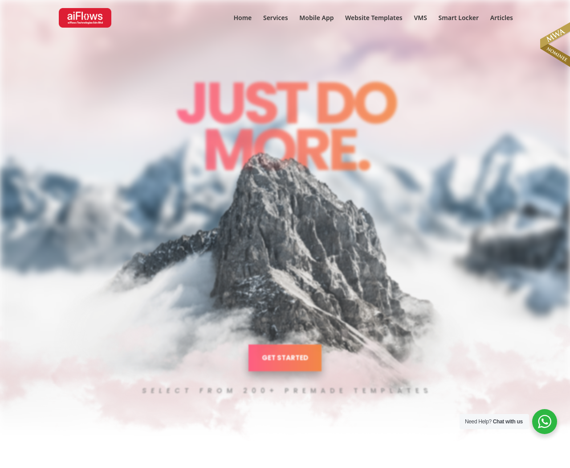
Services (275, 18)
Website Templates (374, 18)
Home (242, 18)
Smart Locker (459, 18)
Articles (501, 18)
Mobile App (316, 18)
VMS (420, 18)
